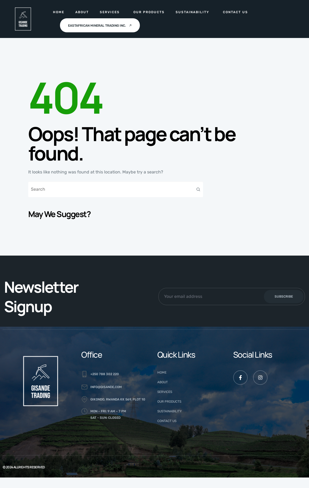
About (82, 12)
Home (58, 12)
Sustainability (192, 12)
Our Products (149, 12)
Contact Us (235, 12)
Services (110, 12)
